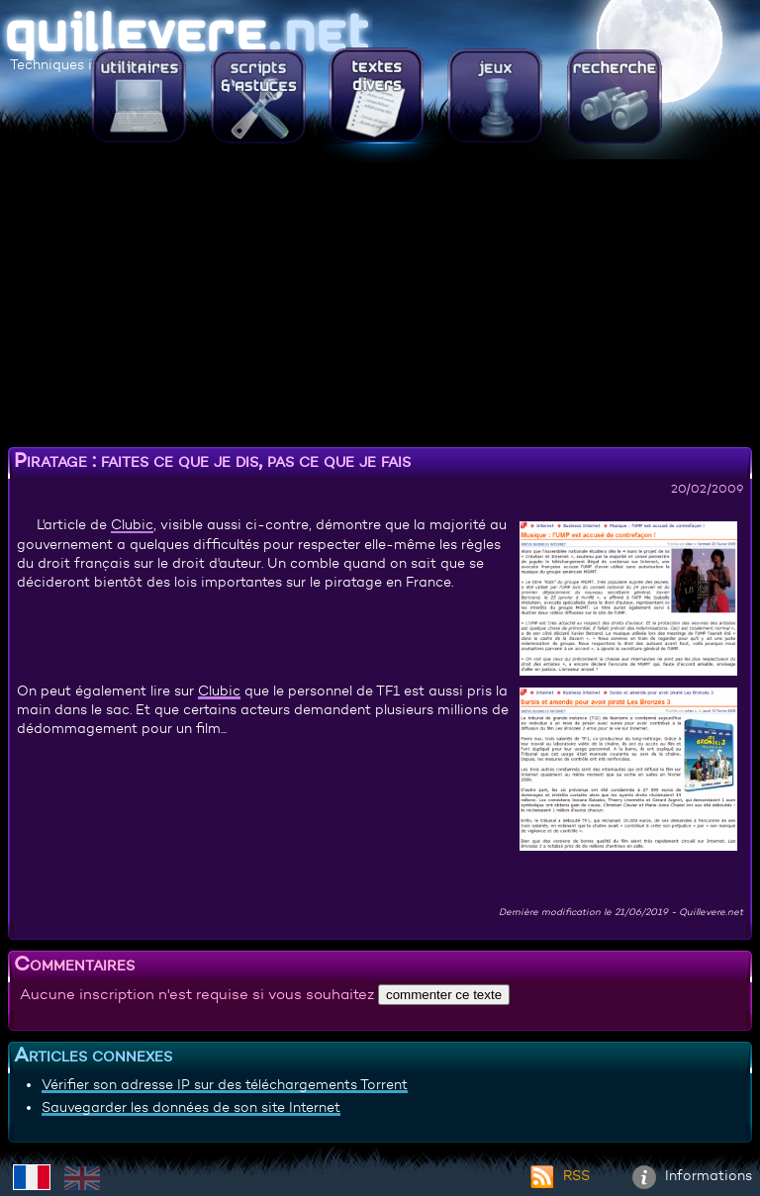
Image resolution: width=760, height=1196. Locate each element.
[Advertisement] (380, 301)
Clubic (132, 524)
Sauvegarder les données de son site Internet (191, 1107)
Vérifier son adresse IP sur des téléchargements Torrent (225, 1084)
